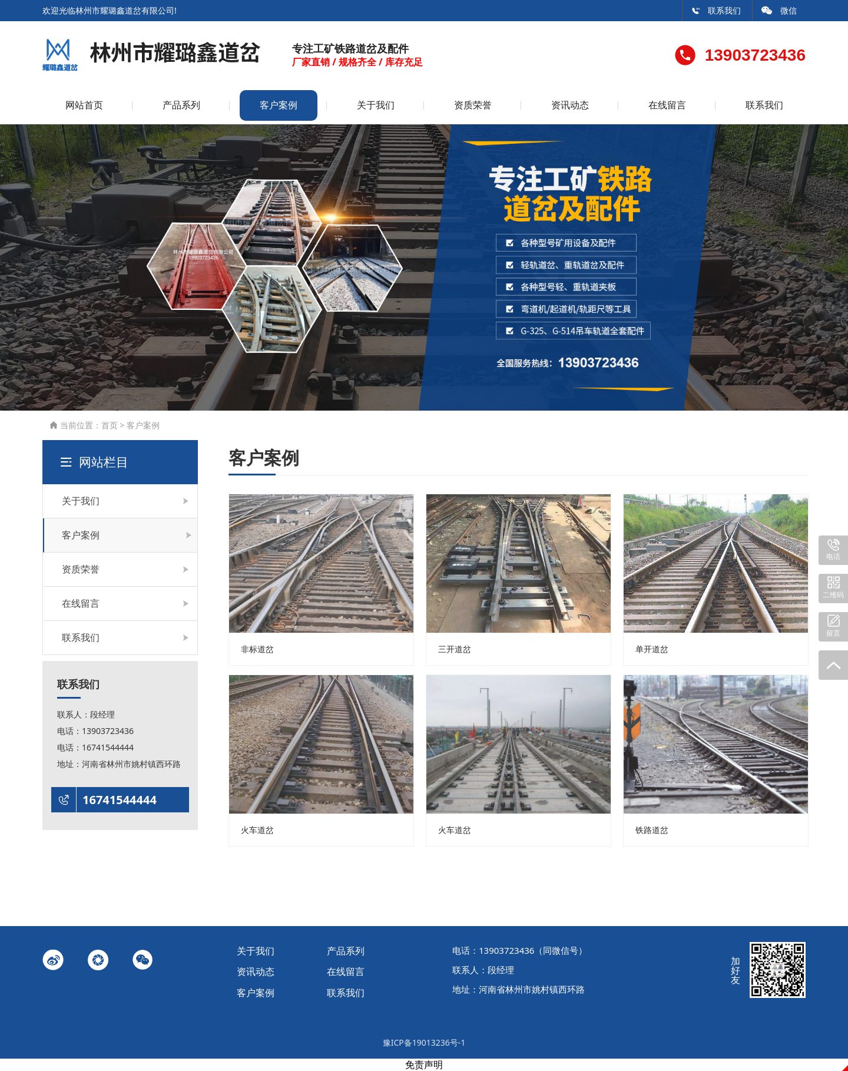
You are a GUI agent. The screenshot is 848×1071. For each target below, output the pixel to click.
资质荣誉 (473, 104)
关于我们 (376, 104)
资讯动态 (570, 104)
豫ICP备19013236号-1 (424, 1042)
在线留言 (667, 104)
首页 (109, 425)
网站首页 (84, 104)
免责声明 (424, 1064)
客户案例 (278, 104)
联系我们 (716, 10)
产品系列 (181, 104)
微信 (779, 10)
